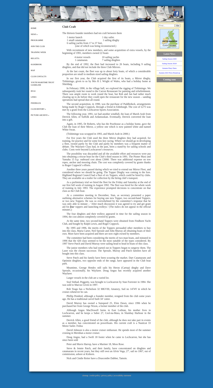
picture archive (40, 115)
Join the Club (38, 46)
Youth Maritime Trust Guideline (42, 83)
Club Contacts (38, 76)
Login (34, 5)
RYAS (33, 91)
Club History (38, 109)
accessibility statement (122, 375)
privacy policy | (107, 375)
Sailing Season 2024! (169, 63)
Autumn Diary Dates (169, 68)
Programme (37, 40)
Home (33, 28)
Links (33, 97)
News (34, 34)
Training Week (38, 52)
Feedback (36, 103)
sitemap (85, 375)
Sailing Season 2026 (169, 59)
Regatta (35, 58)
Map (33, 70)
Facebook (176, 13)
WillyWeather (171, 118)
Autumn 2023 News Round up (169, 73)
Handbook (36, 64)
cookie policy (94, 375)
